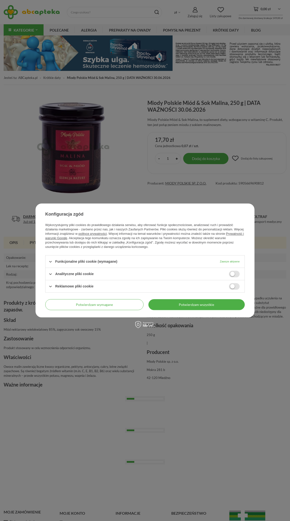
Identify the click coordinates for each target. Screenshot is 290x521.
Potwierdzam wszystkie (196, 305)
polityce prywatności (93, 233)
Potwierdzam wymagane (94, 305)
